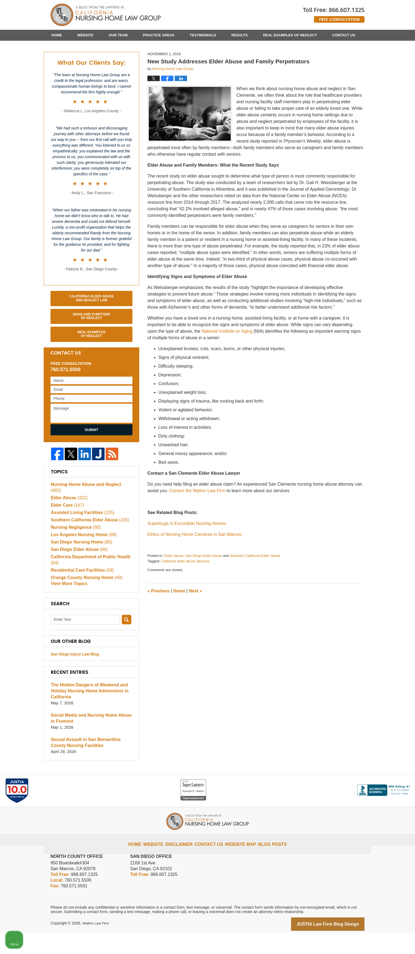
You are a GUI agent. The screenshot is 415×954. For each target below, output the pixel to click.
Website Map (239, 861)
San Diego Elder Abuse (203, 583)
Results (239, 35)
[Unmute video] (318, 779)
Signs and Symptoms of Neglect (91, 343)
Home (56, 35)
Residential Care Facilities (80, 590)
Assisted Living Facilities (80, 533)
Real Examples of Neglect (290, 35)
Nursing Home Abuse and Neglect (89, 511)
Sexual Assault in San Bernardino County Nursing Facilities (91, 764)
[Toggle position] (385, 779)
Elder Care (66, 525)
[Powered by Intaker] (368, 942)
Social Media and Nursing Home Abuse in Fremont (91, 740)
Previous (158, 618)
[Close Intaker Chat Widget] (397, 779)
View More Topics (68, 605)
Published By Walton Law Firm (333, 13)
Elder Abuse (173, 583)
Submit (91, 457)
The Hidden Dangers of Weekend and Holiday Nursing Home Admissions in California (87, 712)
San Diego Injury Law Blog (75, 676)
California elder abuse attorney (185, 588)
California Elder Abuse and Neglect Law (91, 325)
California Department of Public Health (88, 580)
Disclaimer (185, 861)
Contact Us (343, 35)
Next (195, 618)
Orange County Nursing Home (84, 598)
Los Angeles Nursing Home (81, 555)
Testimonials (203, 35)
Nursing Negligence (74, 547)
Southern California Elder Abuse (255, 583)
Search (126, 641)
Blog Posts (267, 861)
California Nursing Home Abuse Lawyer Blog (106, 15)
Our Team (118, 35)
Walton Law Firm (96, 945)
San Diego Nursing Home (79, 562)
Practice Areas (158, 35)
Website (85, 35)
